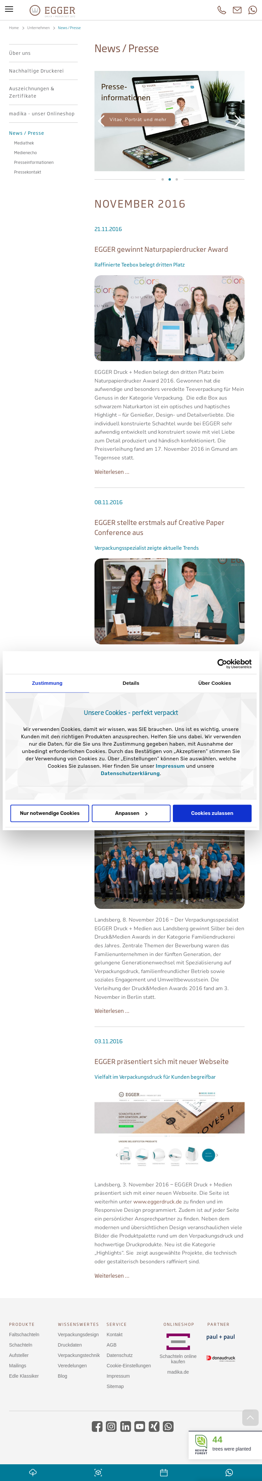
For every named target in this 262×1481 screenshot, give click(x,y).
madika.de (178, 1372)
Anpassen (131, 813)
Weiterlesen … (111, 471)
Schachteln (20, 1345)
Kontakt (114, 1334)
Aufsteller (18, 1355)
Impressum (170, 766)
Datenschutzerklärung (130, 773)
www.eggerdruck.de (157, 1201)
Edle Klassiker (24, 1376)
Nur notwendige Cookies (49, 813)
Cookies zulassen (212, 813)
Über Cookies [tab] (214, 683)
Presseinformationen (170, 179)
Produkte (22, 1324)
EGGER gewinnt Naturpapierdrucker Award (161, 249)
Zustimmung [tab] (47, 683)
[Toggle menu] (9, 10)
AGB (112, 1345)
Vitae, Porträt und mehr (138, 119)
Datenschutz (120, 1355)
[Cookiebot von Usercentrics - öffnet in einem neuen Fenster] (222, 664)
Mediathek (162, 179)
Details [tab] (131, 683)
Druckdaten (70, 1345)
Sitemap (115, 1386)
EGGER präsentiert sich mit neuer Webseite (161, 1061)
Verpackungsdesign (78, 1334)
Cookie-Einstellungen (129, 1365)
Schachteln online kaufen (178, 1359)
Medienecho (177, 179)
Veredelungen (72, 1365)
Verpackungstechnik (79, 1355)
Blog (62, 1376)
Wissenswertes (78, 1324)
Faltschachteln (24, 1334)
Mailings (17, 1365)
